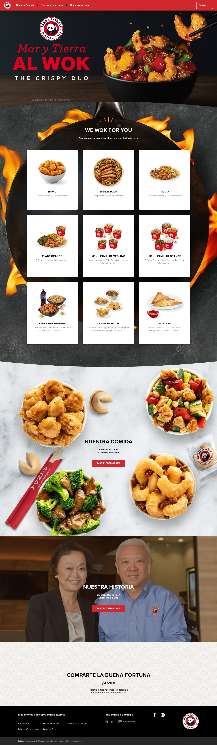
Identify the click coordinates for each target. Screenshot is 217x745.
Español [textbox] (202, 5)
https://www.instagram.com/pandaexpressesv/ (163, 715)
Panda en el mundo (77, 723)
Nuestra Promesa (51, 723)
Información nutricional (28, 729)
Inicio (7, 5)
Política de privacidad (26, 741)
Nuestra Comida (25, 5)
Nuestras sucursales (52, 5)
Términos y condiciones (47, 741)
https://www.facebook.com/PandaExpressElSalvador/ (154, 715)
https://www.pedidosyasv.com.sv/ (126, 721)
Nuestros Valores (79, 5)
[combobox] (204, 5)
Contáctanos (24, 723)
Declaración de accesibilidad (71, 741)
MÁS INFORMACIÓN (108, 463)
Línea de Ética (49, 729)
